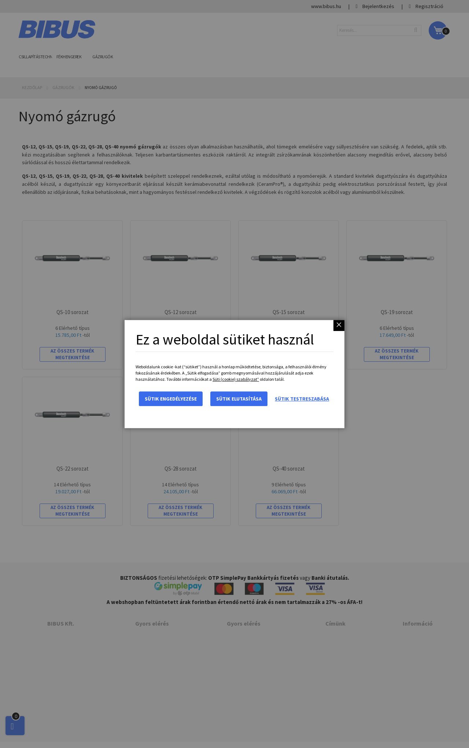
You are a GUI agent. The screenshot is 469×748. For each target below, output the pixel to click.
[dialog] (234, 374)
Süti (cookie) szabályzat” (236, 379)
